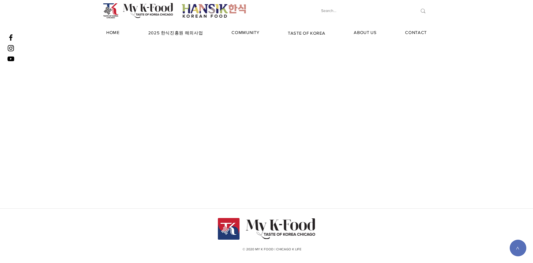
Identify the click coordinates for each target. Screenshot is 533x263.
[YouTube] (11, 59)
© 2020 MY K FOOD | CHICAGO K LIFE (272, 249)
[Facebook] (11, 37)
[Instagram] (11, 48)
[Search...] (362, 11)
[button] (176, 33)
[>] (518, 248)
